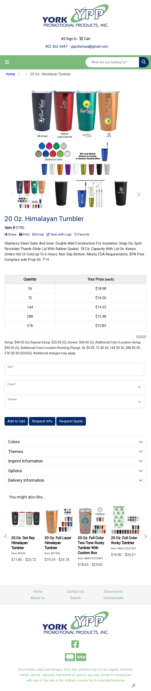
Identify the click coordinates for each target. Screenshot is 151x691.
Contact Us (75, 591)
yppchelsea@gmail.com (89, 46)
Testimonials (113, 598)
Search (75, 598)
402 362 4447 (56, 46)
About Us (38, 598)
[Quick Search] (112, 62)
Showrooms (113, 591)
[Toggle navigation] (7, 62)
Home (37, 591)
